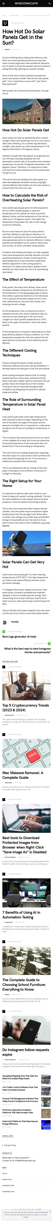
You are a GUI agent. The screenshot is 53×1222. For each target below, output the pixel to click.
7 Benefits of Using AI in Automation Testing (21, 915)
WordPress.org (8, 1192)
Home (4, 15)
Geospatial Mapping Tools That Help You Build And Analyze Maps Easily (20, 1077)
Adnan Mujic (9, 922)
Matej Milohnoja (10, 857)
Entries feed (7, 1180)
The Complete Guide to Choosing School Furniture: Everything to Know (24, 985)
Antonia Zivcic (9, 715)
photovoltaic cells (31, 293)
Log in (4, 1173)
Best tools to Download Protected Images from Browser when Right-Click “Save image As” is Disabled (24, 845)
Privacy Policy (10, 1145)
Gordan (7, 49)
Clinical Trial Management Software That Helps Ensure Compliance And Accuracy (20, 1100)
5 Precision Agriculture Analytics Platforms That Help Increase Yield (17, 1111)
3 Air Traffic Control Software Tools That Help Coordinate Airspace (20, 1088)
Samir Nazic (8, 783)
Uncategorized (14, 15)
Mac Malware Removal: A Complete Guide (22, 775)
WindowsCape (26, 3)
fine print (45, 1212)
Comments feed (8, 1186)
